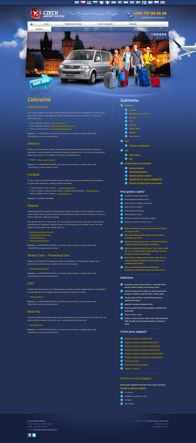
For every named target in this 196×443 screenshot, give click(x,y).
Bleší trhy (133, 125)
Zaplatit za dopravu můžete (133, 388)
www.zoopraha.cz (37, 297)
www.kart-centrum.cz (59, 123)
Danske (150, 3)
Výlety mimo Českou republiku (136, 365)
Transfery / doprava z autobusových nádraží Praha (144, 353)
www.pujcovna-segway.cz (40, 241)
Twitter (34, 435)
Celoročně (129, 105)
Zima (127, 141)
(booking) (146, 378)
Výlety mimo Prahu (132, 361)
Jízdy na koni (134, 136)
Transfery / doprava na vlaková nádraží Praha (142, 350)
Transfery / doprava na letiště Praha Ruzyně (141, 342)
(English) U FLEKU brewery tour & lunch (145, 183)
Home (32, 24)
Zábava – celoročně (132, 368)
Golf (131, 159)
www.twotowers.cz (65, 194)
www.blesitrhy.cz (36, 325)
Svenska (138, 3)
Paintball (132, 110)
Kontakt (39, 29)
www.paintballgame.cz (66, 188)
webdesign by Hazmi (160, 427)
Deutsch (89, 3)
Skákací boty (134, 129)
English (76, 3)
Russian (95, 3)
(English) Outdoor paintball (140, 176)
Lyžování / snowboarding (139, 146)
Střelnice (132, 117)
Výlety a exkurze (105, 24)
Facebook (29, 435)
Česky (83, 3)
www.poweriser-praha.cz (39, 269)
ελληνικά (162, 3)
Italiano (107, 3)
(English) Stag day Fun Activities (138, 163)
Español (113, 3)
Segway (132, 133)
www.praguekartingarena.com (63, 126)
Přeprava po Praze (73, 24)
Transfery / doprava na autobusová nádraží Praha (143, 357)
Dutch (125, 3)
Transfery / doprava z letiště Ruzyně (138, 338)
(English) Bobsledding (138, 172)
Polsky (156, 3)
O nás (46, 24)
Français (101, 3)
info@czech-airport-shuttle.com (153, 17)
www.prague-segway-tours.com (42, 232)
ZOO (131, 121)
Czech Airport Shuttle (47, 13)
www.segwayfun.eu (37, 238)
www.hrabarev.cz (92, 191)
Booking (132, 24)
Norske (132, 3)
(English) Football (136, 168)
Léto (126, 150)
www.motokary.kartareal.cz (61, 129)
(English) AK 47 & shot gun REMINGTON (145, 179)
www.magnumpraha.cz (46, 160)
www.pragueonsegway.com (40, 235)
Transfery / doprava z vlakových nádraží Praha (142, 346)
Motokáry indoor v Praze (139, 114)
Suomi (144, 3)
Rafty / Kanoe (134, 155)
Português (119, 3)
